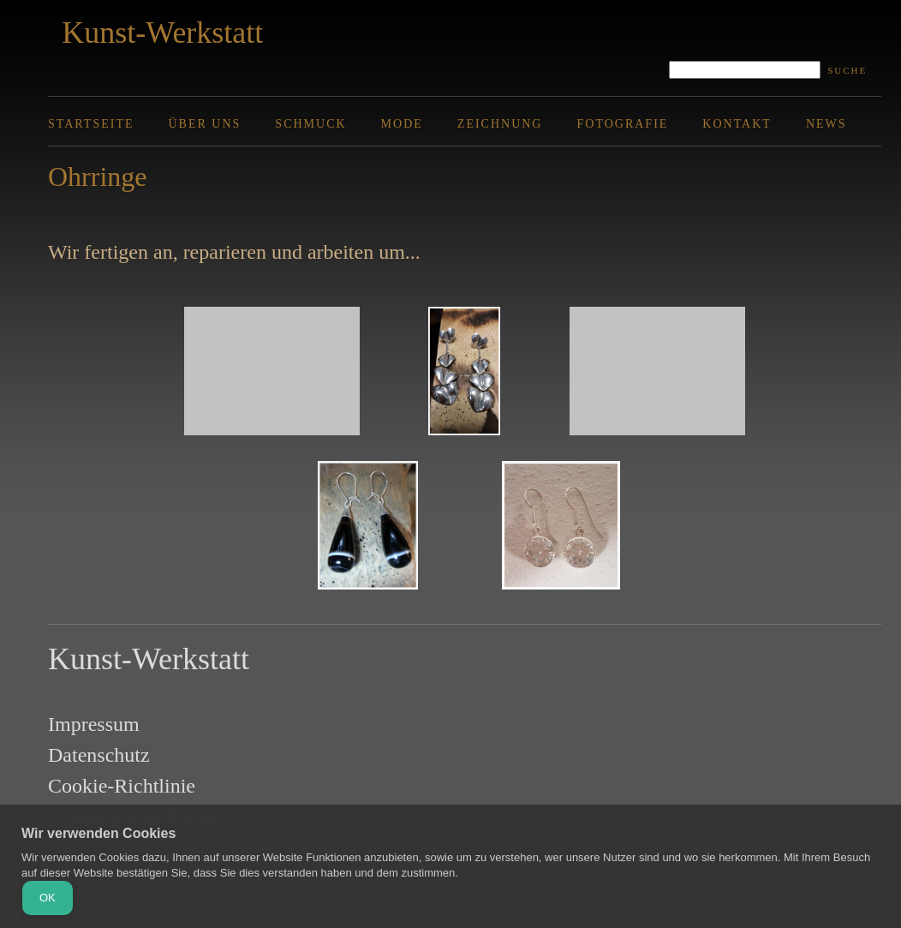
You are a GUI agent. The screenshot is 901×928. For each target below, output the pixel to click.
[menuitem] (108, 124)
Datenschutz (99, 755)
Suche (847, 70)
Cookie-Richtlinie (121, 786)
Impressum (94, 724)
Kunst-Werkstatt (162, 32)
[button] (272, 375)
